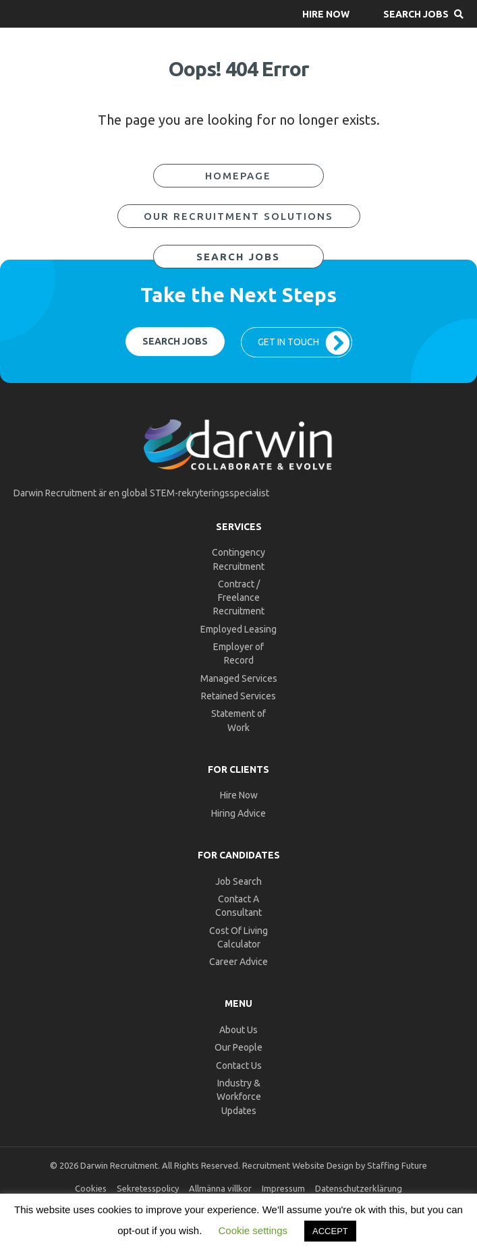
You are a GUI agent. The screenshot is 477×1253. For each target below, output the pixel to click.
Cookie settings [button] (252, 1230)
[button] (326, 14)
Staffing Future (397, 1165)
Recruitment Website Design (298, 1165)
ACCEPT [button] (330, 1231)
